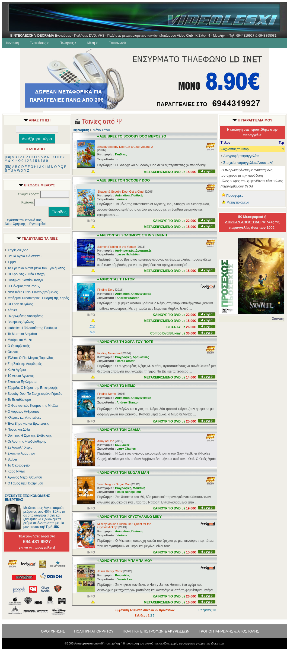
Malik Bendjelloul (128, 491)
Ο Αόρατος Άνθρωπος (23, 412)
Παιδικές (121, 154)
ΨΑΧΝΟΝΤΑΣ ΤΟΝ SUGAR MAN (123, 473)
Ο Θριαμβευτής (19, 346)
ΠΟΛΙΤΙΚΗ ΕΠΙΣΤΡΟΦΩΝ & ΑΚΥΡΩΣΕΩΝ (156, 631)
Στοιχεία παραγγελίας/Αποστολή (248, 163)
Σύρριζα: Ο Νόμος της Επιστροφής (33, 388)
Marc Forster (125, 360)
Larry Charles (126, 448)
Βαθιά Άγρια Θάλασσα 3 (25, 256)
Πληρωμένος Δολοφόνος (25, 316)
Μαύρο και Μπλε (20, 340)
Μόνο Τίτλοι (101, 130)
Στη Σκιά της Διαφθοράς (25, 364)
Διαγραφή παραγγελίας (240, 156)
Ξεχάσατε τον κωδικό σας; (23, 220)
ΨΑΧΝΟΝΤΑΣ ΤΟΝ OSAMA (119, 430)
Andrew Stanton (127, 297)
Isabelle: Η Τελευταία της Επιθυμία (32, 328)
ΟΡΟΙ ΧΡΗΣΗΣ (53, 631)
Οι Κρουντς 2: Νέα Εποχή (26, 274)
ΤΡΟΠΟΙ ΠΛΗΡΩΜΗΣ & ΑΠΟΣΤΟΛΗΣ (229, 631)
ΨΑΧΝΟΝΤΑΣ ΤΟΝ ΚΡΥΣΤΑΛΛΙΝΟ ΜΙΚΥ (129, 517)
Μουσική (139, 488)
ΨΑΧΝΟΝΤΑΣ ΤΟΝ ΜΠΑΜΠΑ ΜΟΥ (124, 561)
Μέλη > (92, 43)
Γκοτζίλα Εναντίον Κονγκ (25, 280)
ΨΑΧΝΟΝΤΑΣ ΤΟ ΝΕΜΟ (116, 386)
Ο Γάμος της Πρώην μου (25, 483)
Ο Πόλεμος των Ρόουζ (24, 286)
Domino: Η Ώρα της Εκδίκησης (30, 435)
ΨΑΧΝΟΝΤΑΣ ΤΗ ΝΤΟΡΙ (116, 279)
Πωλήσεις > (68, 43)
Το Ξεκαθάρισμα (19, 400)
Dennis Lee (124, 579)
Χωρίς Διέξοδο (18, 250)
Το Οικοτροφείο (19, 465)
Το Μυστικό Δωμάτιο (22, 334)
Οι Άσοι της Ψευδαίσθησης (27, 441)
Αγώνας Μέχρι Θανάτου (25, 477)
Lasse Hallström (127, 254)
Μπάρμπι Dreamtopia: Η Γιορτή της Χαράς (38, 298)
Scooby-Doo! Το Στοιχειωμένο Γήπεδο (35, 394)
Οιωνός (13, 352)
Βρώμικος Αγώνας (21, 322)
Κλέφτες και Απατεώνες (24, 418)
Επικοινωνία (117, 43)
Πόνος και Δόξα (19, 429)
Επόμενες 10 (207, 610)
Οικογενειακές (141, 293)
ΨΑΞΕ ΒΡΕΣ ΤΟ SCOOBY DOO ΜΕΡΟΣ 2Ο (131, 136)
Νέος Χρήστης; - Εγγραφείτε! (25, 224)
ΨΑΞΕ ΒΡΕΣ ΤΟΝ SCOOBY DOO (123, 180)
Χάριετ (12, 310)
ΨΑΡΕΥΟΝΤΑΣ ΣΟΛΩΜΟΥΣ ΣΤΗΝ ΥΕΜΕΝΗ (132, 235)
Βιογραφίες (123, 357)
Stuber (12, 459)
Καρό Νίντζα (16, 471)
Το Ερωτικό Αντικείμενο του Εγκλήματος (36, 268)
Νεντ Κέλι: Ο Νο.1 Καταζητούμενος (33, 292)
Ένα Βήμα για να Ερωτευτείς (28, 423)
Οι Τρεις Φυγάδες (20, 304)
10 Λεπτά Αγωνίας (21, 376)
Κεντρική (12, 43)
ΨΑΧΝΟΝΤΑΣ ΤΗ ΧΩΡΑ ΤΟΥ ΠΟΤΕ (125, 342)
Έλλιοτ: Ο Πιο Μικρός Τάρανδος (30, 358)
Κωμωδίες (122, 444)
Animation (122, 195)
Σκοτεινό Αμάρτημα (21, 453)
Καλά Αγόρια (17, 370)
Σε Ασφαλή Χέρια (20, 447)
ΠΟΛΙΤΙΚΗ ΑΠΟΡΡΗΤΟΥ (93, 631)
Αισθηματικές (124, 250)
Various (121, 199)
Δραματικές (143, 250)
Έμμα (12, 262)
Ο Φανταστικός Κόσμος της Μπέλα (33, 406)
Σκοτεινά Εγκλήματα (22, 382)
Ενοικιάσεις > (39, 43)
